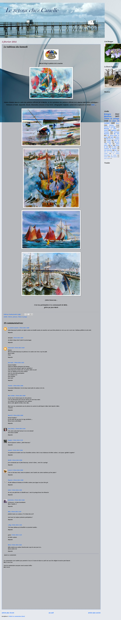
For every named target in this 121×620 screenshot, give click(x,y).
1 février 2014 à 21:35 (18, 440)
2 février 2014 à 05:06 (17, 460)
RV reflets (114, 147)
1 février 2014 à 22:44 (17, 450)
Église (116, 150)
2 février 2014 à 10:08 (18, 480)
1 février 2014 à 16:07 (18, 337)
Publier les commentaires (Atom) (17, 616)
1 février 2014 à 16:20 (19, 347)
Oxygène (10, 440)
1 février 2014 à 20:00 (20, 395)
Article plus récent (8, 613)
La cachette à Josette (13, 327)
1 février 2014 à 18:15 (19, 362)
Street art (116, 140)
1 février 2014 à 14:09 (24, 327)
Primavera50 (11, 347)
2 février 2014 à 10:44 (19, 500)
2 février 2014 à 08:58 (18, 470)
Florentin (10, 385)
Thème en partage (22, 317)
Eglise (112, 137)
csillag (9, 525)
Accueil (51, 613)
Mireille (9, 460)
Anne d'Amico (11, 428)
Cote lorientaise (108, 150)
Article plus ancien (94, 613)
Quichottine (11, 500)
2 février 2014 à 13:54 (17, 525)
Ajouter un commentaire (10, 555)
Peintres (10, 317)
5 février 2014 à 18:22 (17, 545)
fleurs (117, 123)
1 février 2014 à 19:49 (18, 385)
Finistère (106, 132)
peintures (15, 317)
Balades (111, 125)
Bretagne (107, 114)
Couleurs (109, 142)
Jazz (111, 145)
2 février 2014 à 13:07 (16, 511)
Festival (105, 156)
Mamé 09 (10, 415)
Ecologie (109, 140)
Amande (10, 450)
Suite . (93, 105)
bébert (9, 490)
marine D (10, 470)
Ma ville (116, 134)
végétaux (113, 130)
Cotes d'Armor (113, 156)
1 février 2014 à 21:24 (20, 428)
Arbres (117, 137)
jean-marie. (10, 362)
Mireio (9, 545)
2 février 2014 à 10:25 (17, 490)
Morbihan (108, 116)
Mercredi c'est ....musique (112, 138)
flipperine (10, 480)
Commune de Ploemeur (110, 148)
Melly (9, 511)
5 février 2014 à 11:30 (17, 535)
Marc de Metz (11, 395)
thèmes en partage (110, 127)
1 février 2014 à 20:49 (18, 415)
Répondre (10, 332)
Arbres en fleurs (107, 158)
